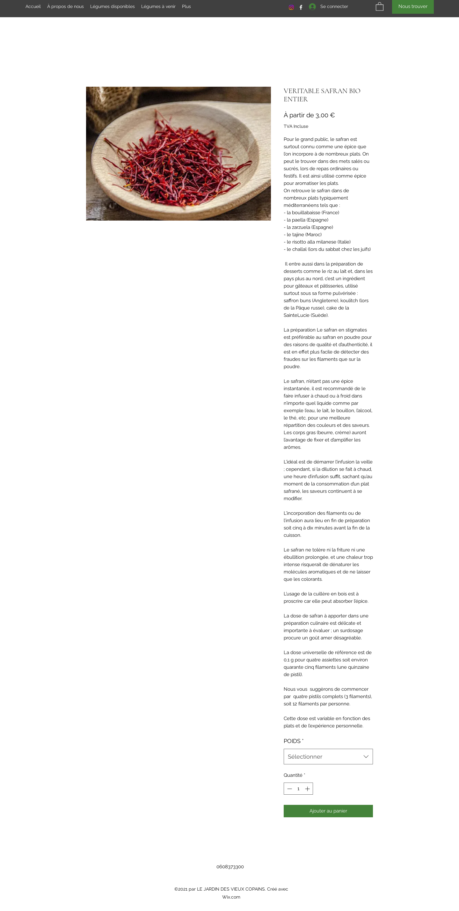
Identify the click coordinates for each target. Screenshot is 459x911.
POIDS (294, 741)
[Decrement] (289, 789)
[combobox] (328, 757)
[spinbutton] (298, 789)
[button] (379, 6)
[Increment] (308, 789)
